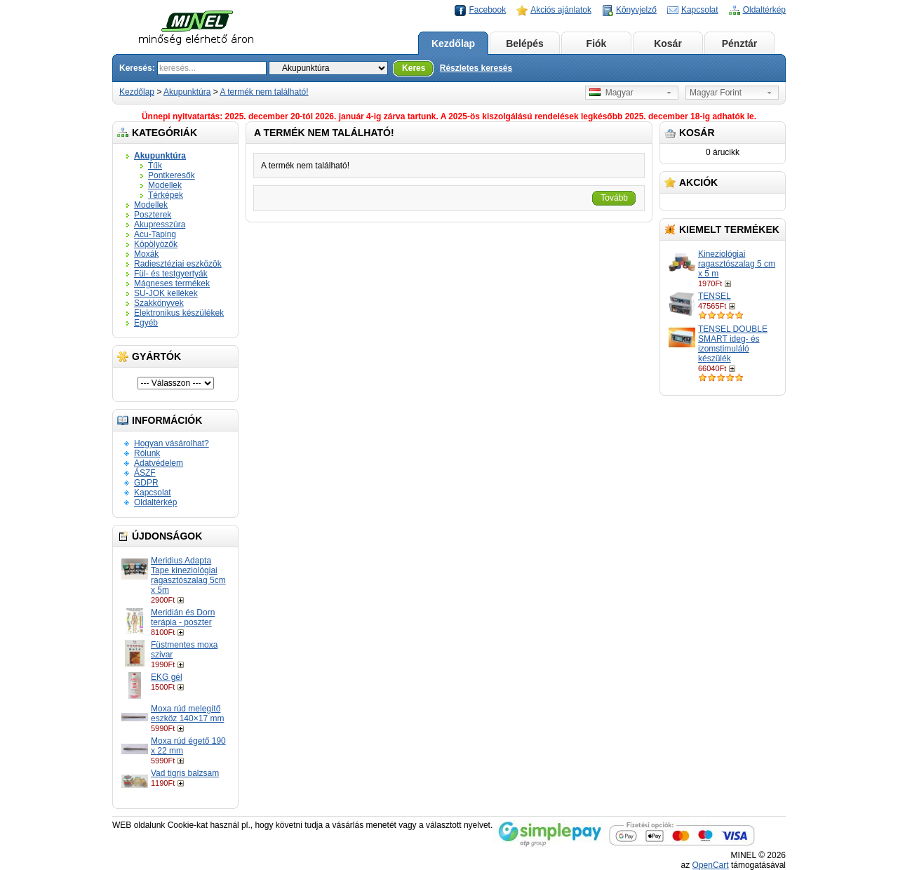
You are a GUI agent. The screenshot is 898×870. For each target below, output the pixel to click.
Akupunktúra (186, 92)
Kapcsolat (699, 10)
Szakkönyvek (159, 303)
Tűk (155, 165)
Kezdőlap (453, 43)
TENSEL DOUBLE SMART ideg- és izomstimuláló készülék (733, 343)
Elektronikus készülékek (179, 313)
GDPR (146, 483)
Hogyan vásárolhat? (171, 443)
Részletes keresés (476, 68)
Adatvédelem (158, 463)
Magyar (611, 93)
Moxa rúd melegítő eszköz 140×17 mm (187, 713)
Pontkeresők (171, 175)
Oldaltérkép (764, 10)
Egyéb (146, 323)
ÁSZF (145, 473)
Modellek (165, 185)
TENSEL (714, 296)
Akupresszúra (159, 224)
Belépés (525, 43)
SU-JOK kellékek (166, 293)
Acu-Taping (155, 234)
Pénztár (740, 43)
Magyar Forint (716, 93)
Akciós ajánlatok (560, 10)
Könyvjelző (636, 10)
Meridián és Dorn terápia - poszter (183, 617)
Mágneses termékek (172, 283)
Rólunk (147, 453)
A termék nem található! (264, 92)
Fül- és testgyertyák (171, 274)
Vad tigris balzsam (185, 773)
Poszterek (152, 215)
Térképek (165, 195)
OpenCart (710, 865)
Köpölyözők (155, 244)
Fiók (597, 43)
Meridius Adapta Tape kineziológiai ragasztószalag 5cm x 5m (188, 575)
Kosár (668, 43)
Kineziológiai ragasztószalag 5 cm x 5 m (736, 264)
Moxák (146, 254)
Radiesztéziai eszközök (178, 264)
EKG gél (166, 677)
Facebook (487, 10)
